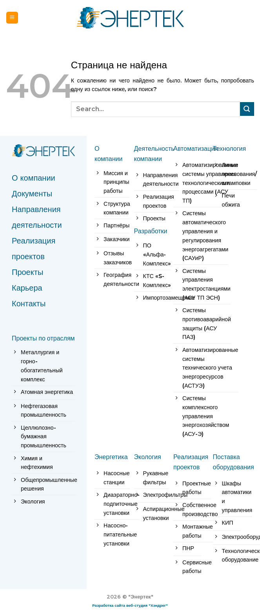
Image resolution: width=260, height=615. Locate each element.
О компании (33, 178)
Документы (32, 193)
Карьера (27, 288)
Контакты (28, 303)
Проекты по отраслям (43, 338)
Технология (229, 148)
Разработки (150, 231)
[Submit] (247, 109)
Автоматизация (195, 148)
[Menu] (12, 17)
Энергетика (111, 457)
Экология (147, 457)
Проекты (27, 272)
